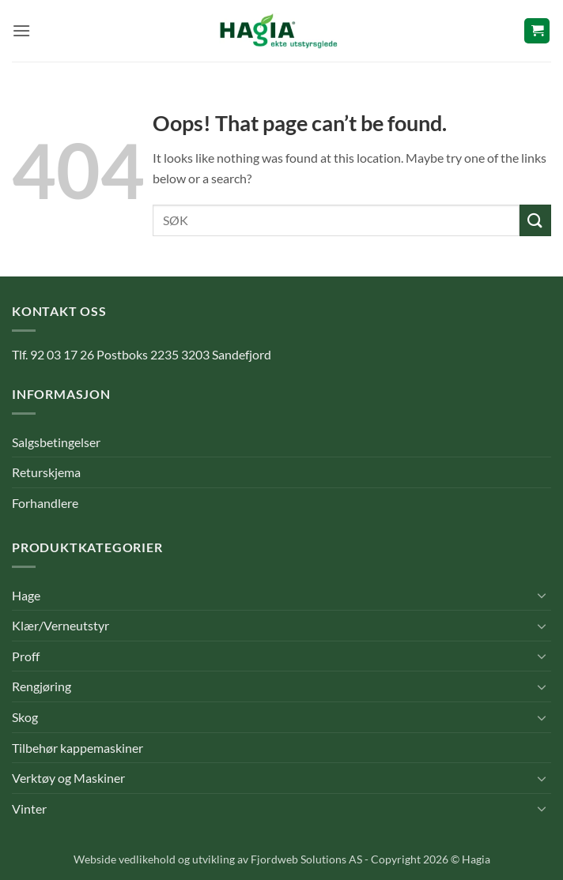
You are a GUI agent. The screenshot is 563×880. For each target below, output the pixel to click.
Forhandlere (45, 502)
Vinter (29, 808)
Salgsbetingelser (56, 441)
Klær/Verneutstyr (60, 625)
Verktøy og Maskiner (68, 777)
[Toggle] (541, 594)
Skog (25, 716)
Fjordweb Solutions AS (306, 859)
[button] (21, 30)
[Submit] (535, 220)
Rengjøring (41, 686)
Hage (26, 595)
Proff (26, 656)
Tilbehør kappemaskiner (77, 747)
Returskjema (46, 471)
